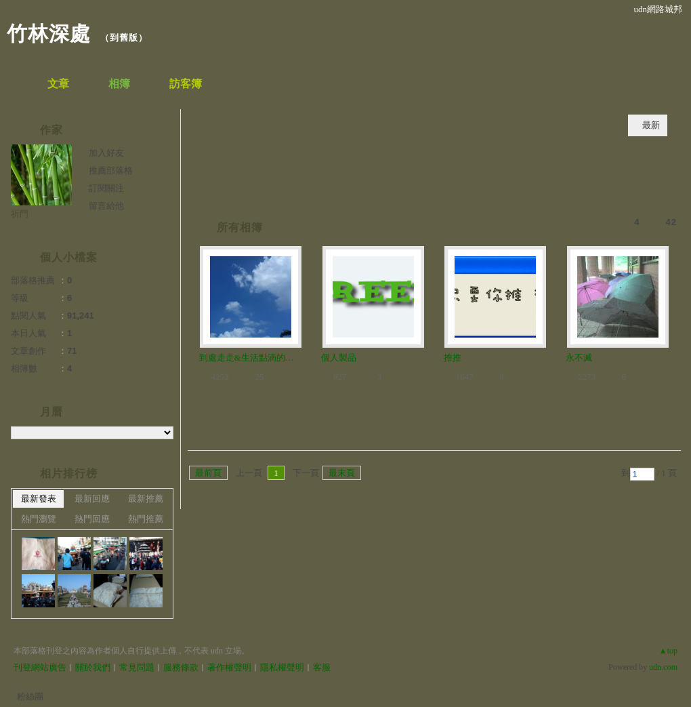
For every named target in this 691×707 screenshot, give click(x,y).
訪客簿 (185, 83)
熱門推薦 (145, 519)
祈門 (19, 214)
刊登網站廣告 (40, 667)
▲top (668, 650)
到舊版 (124, 38)
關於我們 (92, 667)
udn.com (663, 667)
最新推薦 (145, 498)
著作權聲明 (229, 667)
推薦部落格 (111, 170)
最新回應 (92, 498)
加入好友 (106, 153)
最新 (651, 125)
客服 (322, 667)
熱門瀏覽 (38, 519)
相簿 (119, 83)
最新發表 (38, 498)
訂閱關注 (106, 188)
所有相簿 (240, 227)
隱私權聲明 (282, 667)
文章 (58, 83)
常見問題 (136, 667)
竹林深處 (49, 33)
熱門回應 (92, 519)
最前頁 (208, 473)
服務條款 (180, 667)
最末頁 (342, 473)
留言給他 (106, 206)
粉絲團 (30, 696)
